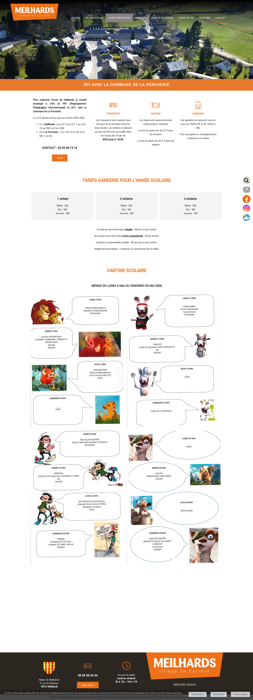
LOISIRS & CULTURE (162, 18)
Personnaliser (240, 694)
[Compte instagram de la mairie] (247, 211)
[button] (248, 181)
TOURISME (204, 18)
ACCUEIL (76, 18)
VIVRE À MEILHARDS (119, 18)
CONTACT (220, 18)
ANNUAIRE (141, 18)
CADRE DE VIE (186, 18)
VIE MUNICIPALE (94, 18)
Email (60, 158)
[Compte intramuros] (247, 221)
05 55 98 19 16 (67, 148)
